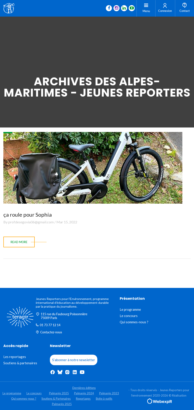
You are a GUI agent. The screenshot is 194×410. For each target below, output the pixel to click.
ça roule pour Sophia (27, 214)
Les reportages (14, 357)
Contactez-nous (49, 332)
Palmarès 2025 (59, 393)
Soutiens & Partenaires (56, 398)
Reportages (83, 398)
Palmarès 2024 (84, 393)
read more (19, 242)
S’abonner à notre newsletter (73, 360)
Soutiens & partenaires (20, 363)
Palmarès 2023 (109, 393)
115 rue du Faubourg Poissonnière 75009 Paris (61, 316)
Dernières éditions (84, 388)
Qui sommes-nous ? (134, 322)
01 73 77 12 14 (48, 325)
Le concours (129, 316)
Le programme (130, 309)
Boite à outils (104, 398)
